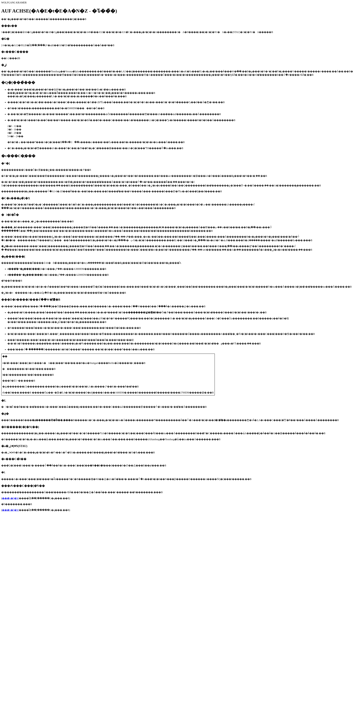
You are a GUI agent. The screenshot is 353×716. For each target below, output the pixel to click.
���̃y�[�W (10, 498)
